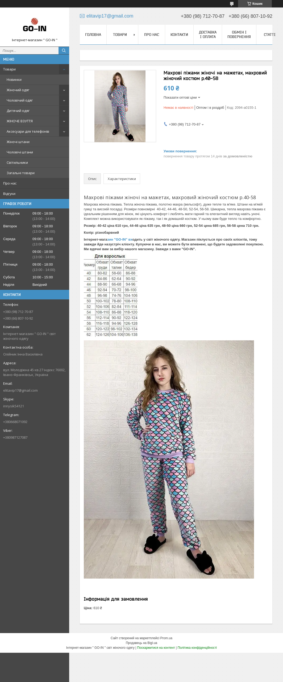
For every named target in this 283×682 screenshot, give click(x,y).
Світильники (17, 162)
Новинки (14, 79)
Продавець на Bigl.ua (141, 643)
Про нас (9, 183)
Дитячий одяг (18, 110)
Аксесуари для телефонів (28, 131)
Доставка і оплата (208, 34)
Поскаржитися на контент (156, 648)
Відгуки (9, 193)
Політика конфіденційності (197, 648)
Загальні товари (21, 172)
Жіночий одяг (18, 89)
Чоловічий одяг (20, 100)
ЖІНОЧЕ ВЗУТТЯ (20, 121)
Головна (93, 34)
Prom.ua (166, 638)
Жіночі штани (18, 141)
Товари (9, 69)
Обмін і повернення (239, 34)
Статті (270, 34)
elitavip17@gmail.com (20, 390)
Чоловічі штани (20, 152)
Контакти (179, 34)
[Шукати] (64, 51)
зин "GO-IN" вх (119, 239)
